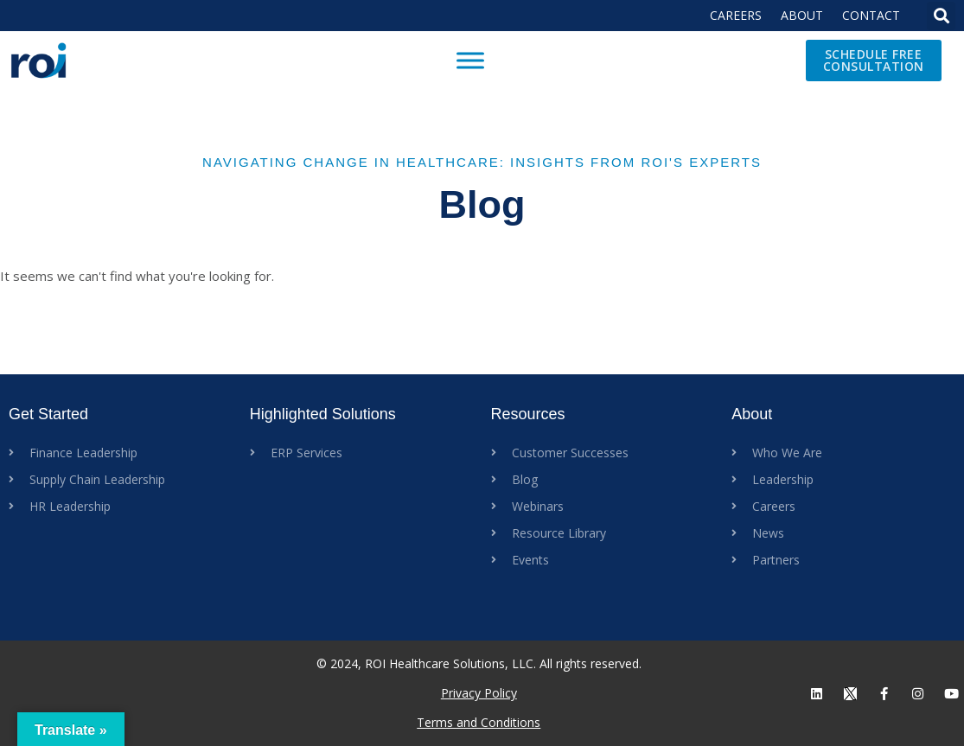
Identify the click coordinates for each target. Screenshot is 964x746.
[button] (941, 16)
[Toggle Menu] (470, 60)
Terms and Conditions (478, 722)
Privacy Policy (479, 693)
